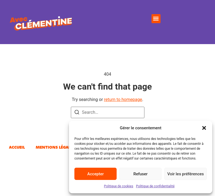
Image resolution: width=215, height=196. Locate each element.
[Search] (77, 113)
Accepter (95, 173)
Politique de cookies (118, 186)
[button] (204, 128)
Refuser (140, 173)
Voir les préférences (185, 173)
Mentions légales (55, 147)
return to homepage (123, 99)
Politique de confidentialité (155, 186)
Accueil (17, 147)
